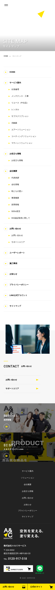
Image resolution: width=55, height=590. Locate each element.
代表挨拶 (15, 178)
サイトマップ (15, 306)
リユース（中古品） (20, 103)
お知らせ (13, 274)
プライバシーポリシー (19, 285)
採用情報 (15, 204)
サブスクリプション (20, 116)
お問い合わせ (8, 587)
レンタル (15, 109)
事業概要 (15, 198)
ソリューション (27, 478)
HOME (6, 56)
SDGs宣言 (15, 211)
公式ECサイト (36, 587)
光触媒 (14, 123)
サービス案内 (15, 83)
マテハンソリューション (21, 143)
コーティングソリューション (23, 136)
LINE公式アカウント (18, 295)
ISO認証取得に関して (20, 218)
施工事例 (13, 263)
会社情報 (15, 184)
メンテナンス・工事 (20, 96)
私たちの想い (17, 191)
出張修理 (15, 89)
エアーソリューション (21, 130)
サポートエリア (18, 242)
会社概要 (13, 171)
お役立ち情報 (15, 154)
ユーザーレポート (17, 253)
